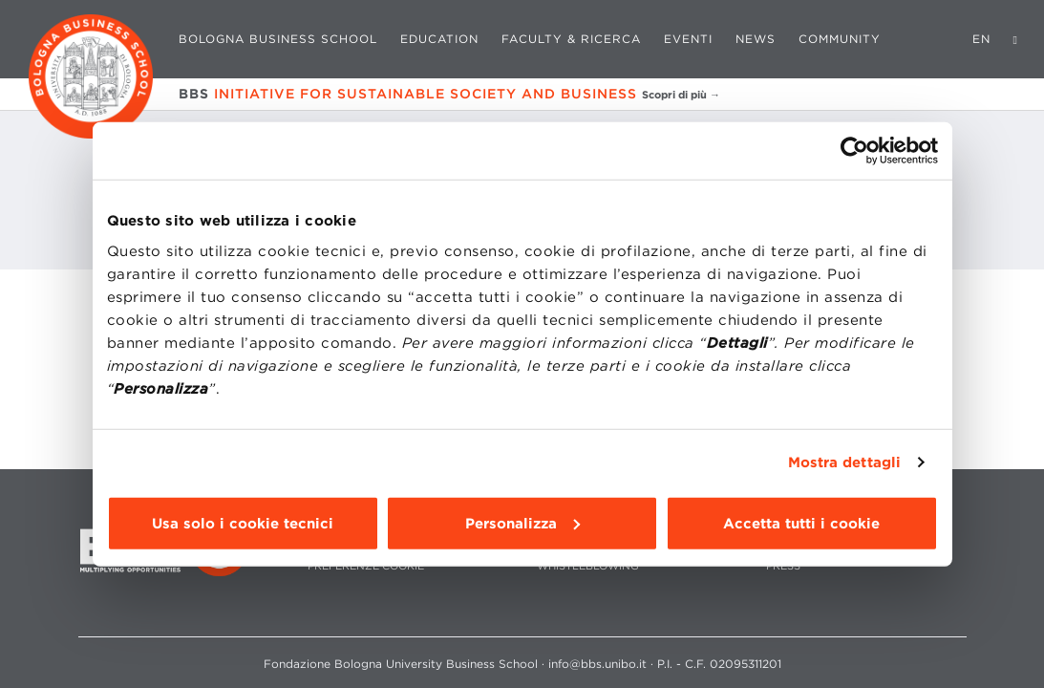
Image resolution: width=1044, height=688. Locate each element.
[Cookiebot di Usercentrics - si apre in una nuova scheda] (854, 151)
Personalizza (522, 522)
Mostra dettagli (845, 462)
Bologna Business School (278, 39)
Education (439, 39)
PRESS (783, 566)
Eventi (688, 39)
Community (840, 39)
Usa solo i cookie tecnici (242, 522)
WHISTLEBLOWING (588, 566)
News (755, 39)
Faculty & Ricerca (571, 39)
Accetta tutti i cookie (801, 522)
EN (981, 39)
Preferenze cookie (366, 566)
